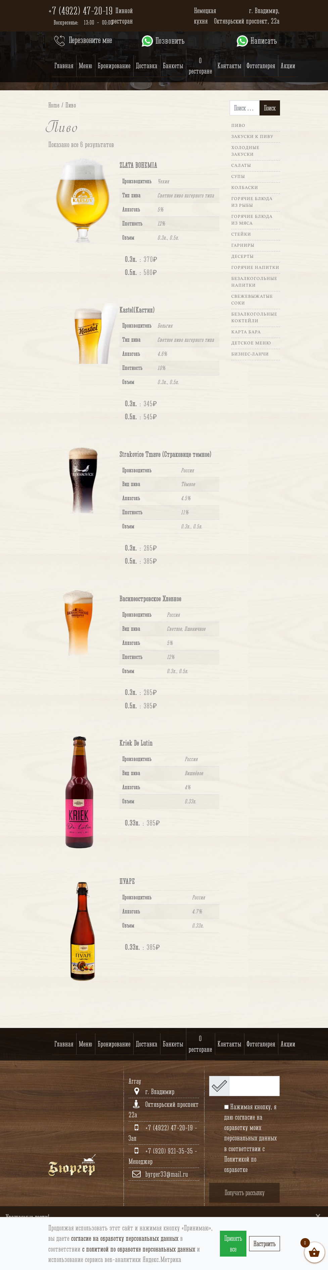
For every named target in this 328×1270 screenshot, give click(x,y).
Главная (64, 65)
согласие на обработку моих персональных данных (250, 1127)
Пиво (238, 126)
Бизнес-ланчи (250, 354)
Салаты (241, 166)
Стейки (241, 235)
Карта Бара (246, 332)
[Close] (318, 1216)
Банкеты (173, 65)
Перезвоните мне (82, 41)
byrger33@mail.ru (166, 1174)
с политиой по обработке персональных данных (138, 1249)
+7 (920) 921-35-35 (170, 1151)
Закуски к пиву (252, 137)
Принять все (233, 1243)
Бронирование (114, 65)
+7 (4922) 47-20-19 (80, 10)
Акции (288, 65)
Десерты (242, 257)
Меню (85, 65)
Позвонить (163, 41)
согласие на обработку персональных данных (125, 1238)
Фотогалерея (261, 65)
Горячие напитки (255, 268)
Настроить (264, 1244)
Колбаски (244, 188)
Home (54, 105)
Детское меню (251, 343)
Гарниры (242, 246)
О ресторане (200, 66)
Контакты (229, 65)
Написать (256, 41)
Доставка (146, 65)
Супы (238, 177)
